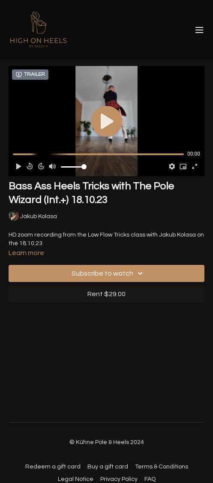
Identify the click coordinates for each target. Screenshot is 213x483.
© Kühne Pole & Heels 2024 (106, 442)
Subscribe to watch (108, 273)
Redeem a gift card (53, 467)
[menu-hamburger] (199, 29)
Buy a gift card (107, 467)
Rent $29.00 (106, 294)
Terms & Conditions (161, 467)
